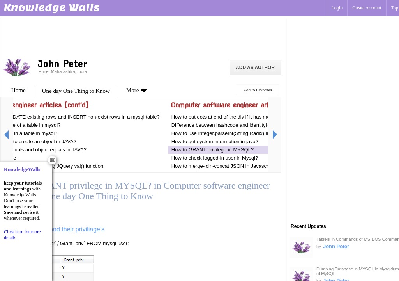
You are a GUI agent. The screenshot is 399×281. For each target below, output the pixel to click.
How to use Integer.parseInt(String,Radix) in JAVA (227, 133)
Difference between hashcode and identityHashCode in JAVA (239, 125)
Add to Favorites (257, 89)
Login (337, 8)
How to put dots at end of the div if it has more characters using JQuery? (252, 117)
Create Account (366, 8)
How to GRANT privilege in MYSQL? (212, 150)
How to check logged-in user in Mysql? (214, 158)
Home (18, 90)
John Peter (336, 246)
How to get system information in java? (214, 141)
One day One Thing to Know (76, 91)
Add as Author (255, 67)
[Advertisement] (143, 37)
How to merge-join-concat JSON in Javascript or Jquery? (235, 166)
